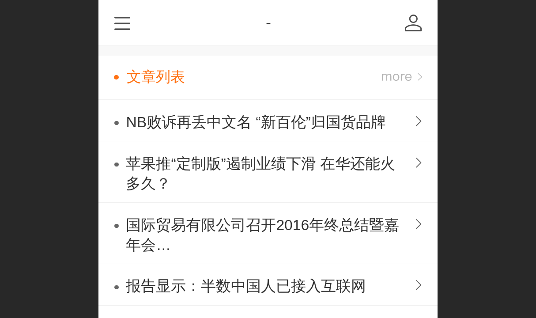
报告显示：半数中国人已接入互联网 (256, 286)
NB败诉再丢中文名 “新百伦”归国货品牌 (255, 122)
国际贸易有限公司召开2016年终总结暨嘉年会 (264, 236)
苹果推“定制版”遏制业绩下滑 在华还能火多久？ (260, 173)
